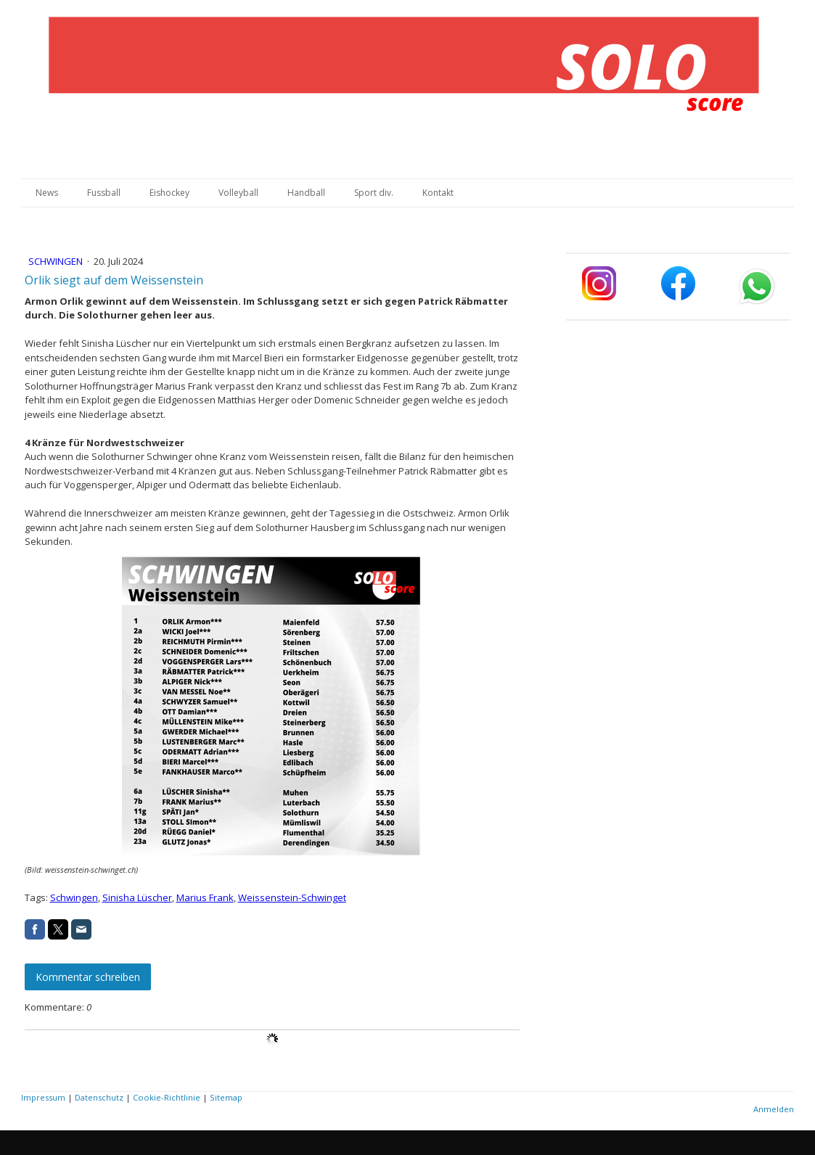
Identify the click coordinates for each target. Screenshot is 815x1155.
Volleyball (238, 192)
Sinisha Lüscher (137, 897)
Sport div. (373, 192)
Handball (306, 192)
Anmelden (773, 1108)
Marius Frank (205, 897)
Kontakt (438, 192)
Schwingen (56, 261)
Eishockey (169, 192)
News (47, 192)
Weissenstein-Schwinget (292, 897)
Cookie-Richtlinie (166, 1097)
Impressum (43, 1097)
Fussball (103, 192)
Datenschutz (99, 1097)
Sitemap (226, 1097)
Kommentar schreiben (88, 977)
